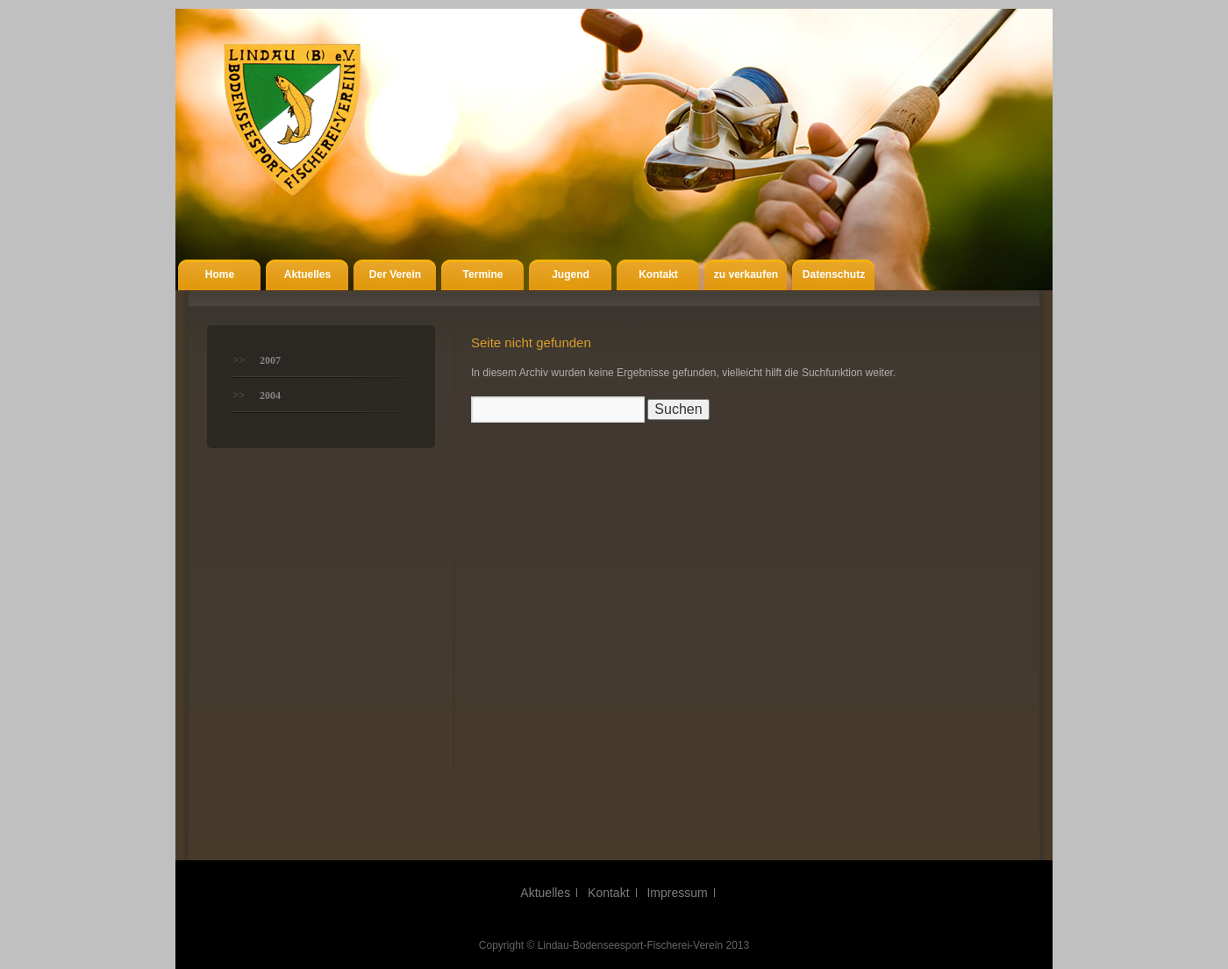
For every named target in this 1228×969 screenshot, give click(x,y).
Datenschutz (834, 274)
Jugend (570, 274)
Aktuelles (307, 274)
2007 (270, 360)
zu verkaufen (746, 274)
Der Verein (395, 274)
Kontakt (658, 274)
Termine (483, 274)
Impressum (676, 893)
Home (219, 274)
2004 (270, 395)
